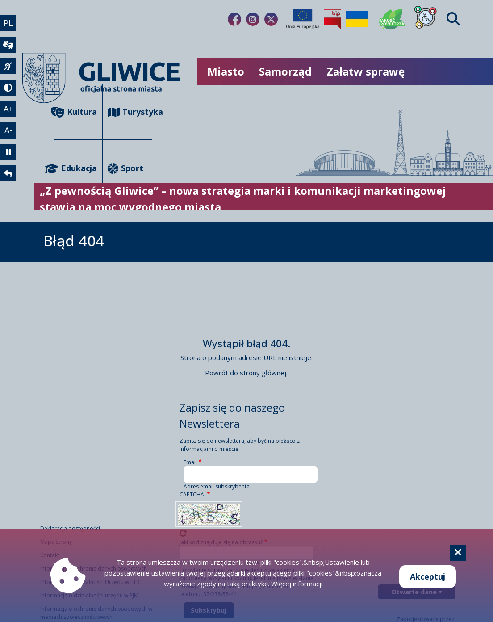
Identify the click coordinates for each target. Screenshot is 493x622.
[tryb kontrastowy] (8, 88)
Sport (125, 168)
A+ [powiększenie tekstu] (8, 108)
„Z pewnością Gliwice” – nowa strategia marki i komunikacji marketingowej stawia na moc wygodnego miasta (243, 198)
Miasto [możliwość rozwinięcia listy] (225, 71)
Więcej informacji (296, 583)
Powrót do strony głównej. (246, 372)
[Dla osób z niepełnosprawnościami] (425, 19)
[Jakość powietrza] (392, 19)
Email (190, 462)
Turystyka (130, 112)
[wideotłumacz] (8, 45)
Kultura (75, 112)
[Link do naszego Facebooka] (234, 19)
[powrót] (8, 173)
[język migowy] (8, 66)
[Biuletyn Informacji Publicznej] (332, 19)
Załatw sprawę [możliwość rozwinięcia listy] (365, 71)
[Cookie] (458, 553)
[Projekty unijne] (302, 19)
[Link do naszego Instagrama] (252, 19)
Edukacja (75, 168)
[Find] (453, 19)
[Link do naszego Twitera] (271, 19)
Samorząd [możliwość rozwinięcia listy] (285, 71)
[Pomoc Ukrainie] (357, 19)
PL (8, 22)
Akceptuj (427, 576)
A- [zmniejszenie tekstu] (8, 130)
